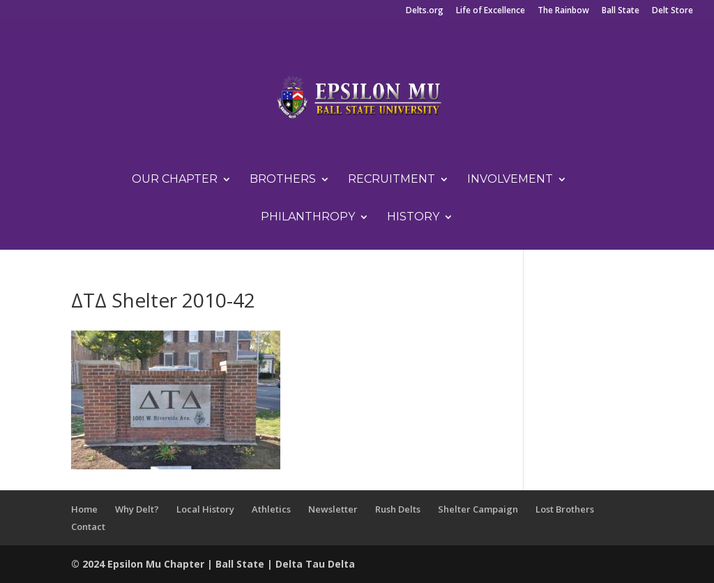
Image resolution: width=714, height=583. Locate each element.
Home (84, 509)
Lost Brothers (565, 509)
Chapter (185, 563)
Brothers (283, 180)
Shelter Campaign (478, 509)
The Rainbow (563, 11)
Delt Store (672, 11)
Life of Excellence (490, 11)
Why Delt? (137, 509)
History (413, 217)
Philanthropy (308, 217)
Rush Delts (397, 509)
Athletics (271, 509)
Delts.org (424, 11)
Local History (205, 509)
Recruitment (391, 180)
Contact (88, 526)
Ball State (620, 11)
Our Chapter (175, 180)
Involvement (510, 180)
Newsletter (333, 509)
